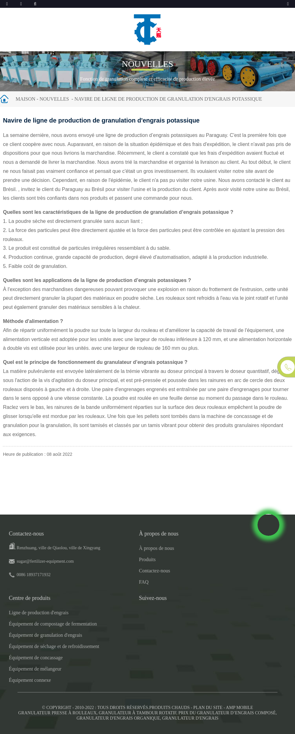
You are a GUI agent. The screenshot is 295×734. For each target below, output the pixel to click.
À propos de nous (138, 548)
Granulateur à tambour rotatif (137, 713)
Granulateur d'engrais (190, 718)
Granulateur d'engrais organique (118, 718)
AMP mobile (239, 707)
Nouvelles (54, 99)
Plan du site (207, 707)
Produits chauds (169, 707)
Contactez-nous (136, 570)
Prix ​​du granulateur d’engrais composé (227, 713)
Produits (129, 559)
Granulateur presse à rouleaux (57, 713)
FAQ (125, 582)
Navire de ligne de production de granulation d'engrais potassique (168, 99)
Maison (25, 99)
